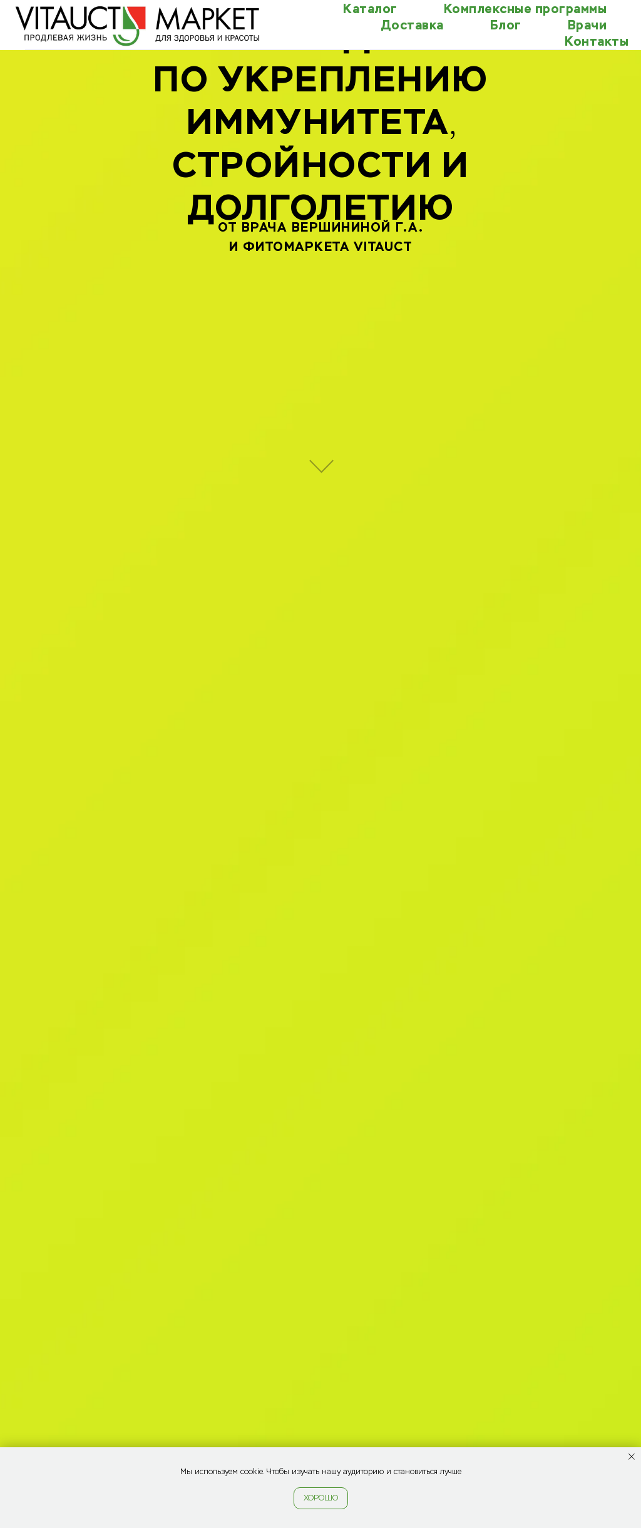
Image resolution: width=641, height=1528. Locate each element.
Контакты (596, 41)
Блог (505, 25)
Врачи (587, 25)
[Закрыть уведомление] (631, 1456)
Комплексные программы (525, 9)
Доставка (412, 25)
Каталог (370, 9)
